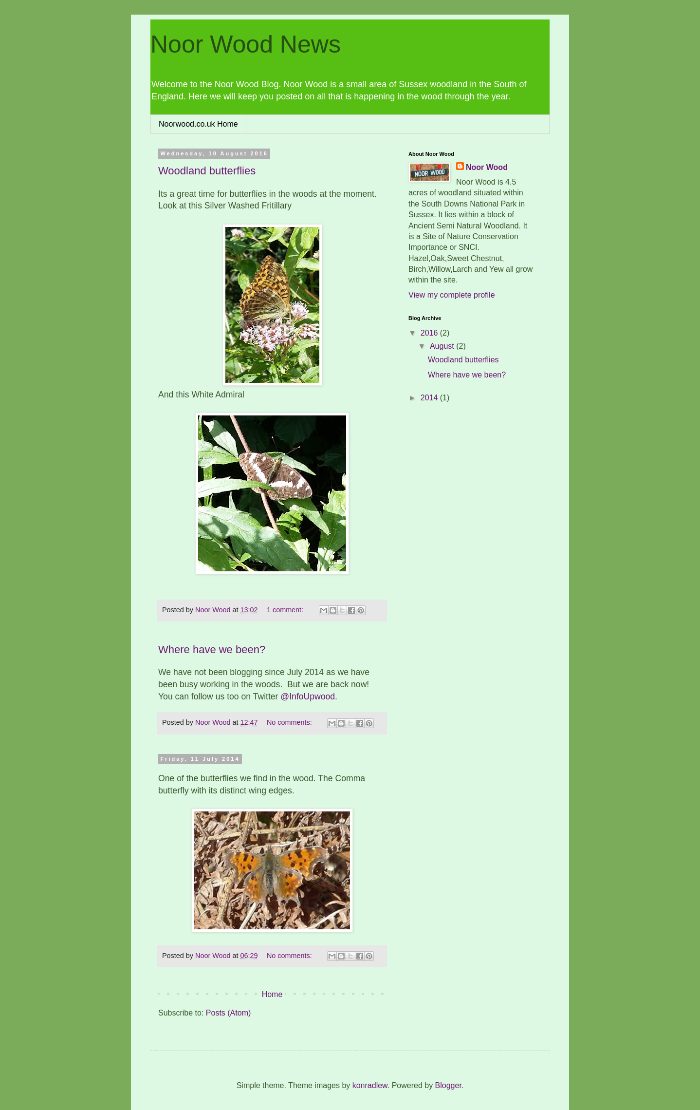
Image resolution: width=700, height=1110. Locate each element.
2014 (430, 398)
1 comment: (286, 610)
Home (272, 994)
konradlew (369, 1085)
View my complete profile (451, 295)
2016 (430, 333)
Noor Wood (487, 167)
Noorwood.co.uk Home (198, 124)
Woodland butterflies (207, 171)
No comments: (290, 722)
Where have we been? (211, 649)
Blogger (448, 1085)
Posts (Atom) (228, 1013)
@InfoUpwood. (308, 696)
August (443, 346)
